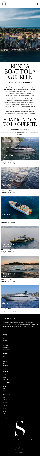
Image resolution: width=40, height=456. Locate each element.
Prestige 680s (8, 274)
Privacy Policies (20, 452)
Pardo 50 (6, 214)
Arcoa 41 (6, 185)
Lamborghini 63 (9, 244)
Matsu (5, 303)
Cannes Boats (8, 319)
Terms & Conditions (20, 450)
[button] (37, 3)
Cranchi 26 (7, 155)
